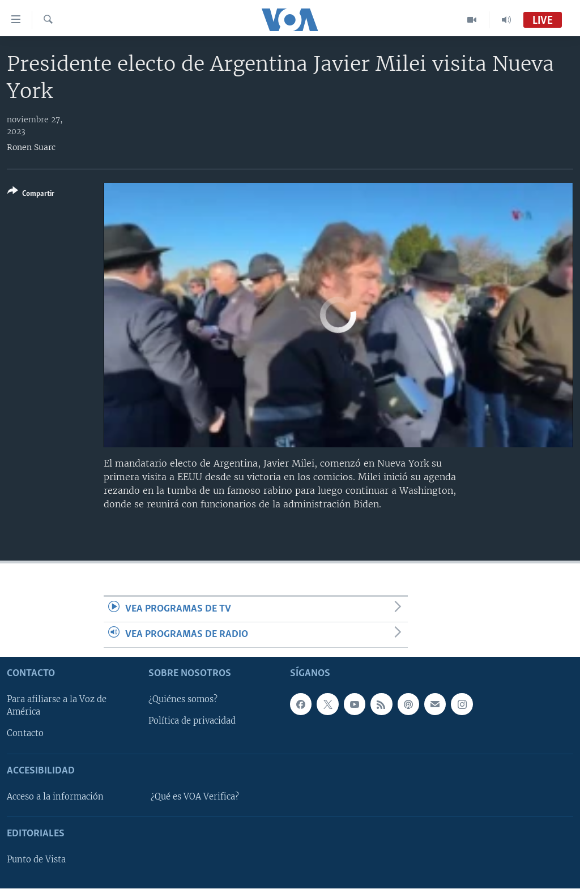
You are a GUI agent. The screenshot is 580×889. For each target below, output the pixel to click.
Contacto (25, 734)
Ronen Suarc (31, 147)
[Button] (30, 194)
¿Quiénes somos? (183, 700)
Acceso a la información (55, 797)
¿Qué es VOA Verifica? (195, 797)
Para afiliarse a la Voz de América (56, 706)
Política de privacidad (192, 721)
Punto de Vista (36, 860)
